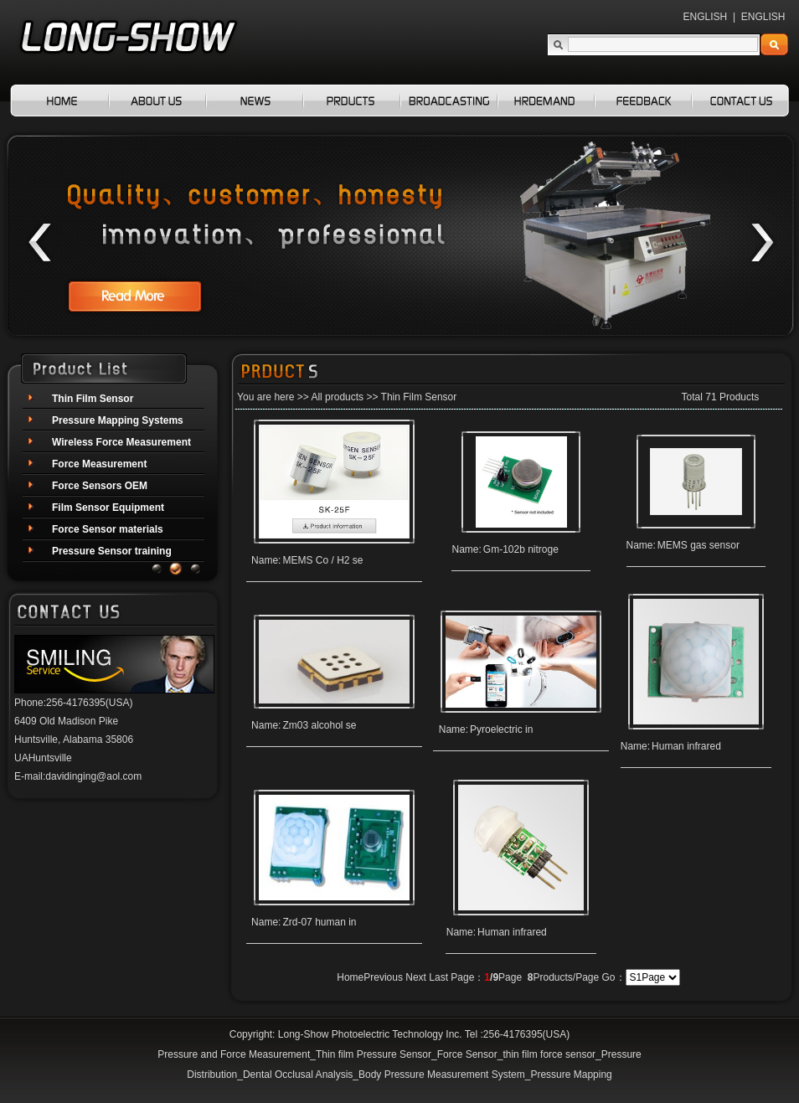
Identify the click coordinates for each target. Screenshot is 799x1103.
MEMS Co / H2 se (322, 560)
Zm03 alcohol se (319, 725)
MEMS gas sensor (698, 545)
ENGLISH (705, 17)
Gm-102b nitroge (521, 549)
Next (415, 977)
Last (438, 977)
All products (337, 397)
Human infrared (686, 746)
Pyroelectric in (501, 729)
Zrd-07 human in (319, 922)
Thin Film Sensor (419, 397)
